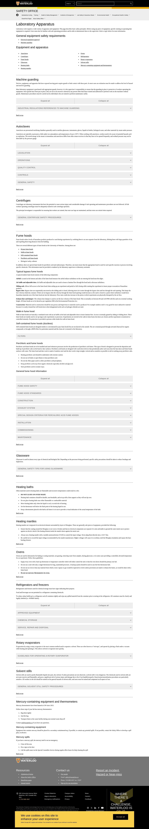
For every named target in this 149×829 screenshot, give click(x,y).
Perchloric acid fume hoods (29, 258)
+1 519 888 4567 (24, 799)
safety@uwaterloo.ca (71, 777)
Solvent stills (85, 62)
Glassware (24, 62)
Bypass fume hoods (27, 249)
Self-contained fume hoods (29, 255)
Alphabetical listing (27, 774)
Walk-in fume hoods (27, 252)
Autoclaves (24, 53)
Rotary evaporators (87, 59)
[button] (116, 3)
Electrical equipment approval (30, 39)
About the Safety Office (28, 777)
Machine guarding (26, 42)
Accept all (120, 817)
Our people (64, 774)
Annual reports (25, 783)
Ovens (83, 53)
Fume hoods (24, 59)
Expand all (45, 101)
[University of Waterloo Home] (24, 3)
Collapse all (104, 101)
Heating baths (25, 65)
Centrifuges (24, 56)
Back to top (19, 115)
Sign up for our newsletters (69, 783)
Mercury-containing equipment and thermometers (96, 65)
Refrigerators (85, 56)
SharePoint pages (26, 780)
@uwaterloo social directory (95, 811)
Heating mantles (26, 68)
